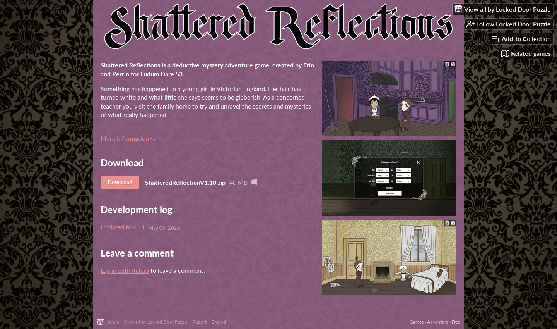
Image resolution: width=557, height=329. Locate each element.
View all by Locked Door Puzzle (156, 322)
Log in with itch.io (125, 270)
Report (200, 322)
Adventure (437, 322)
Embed (219, 322)
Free (456, 322)
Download (120, 182)
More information (128, 138)
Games (417, 322)
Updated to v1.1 (123, 227)
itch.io (112, 322)
